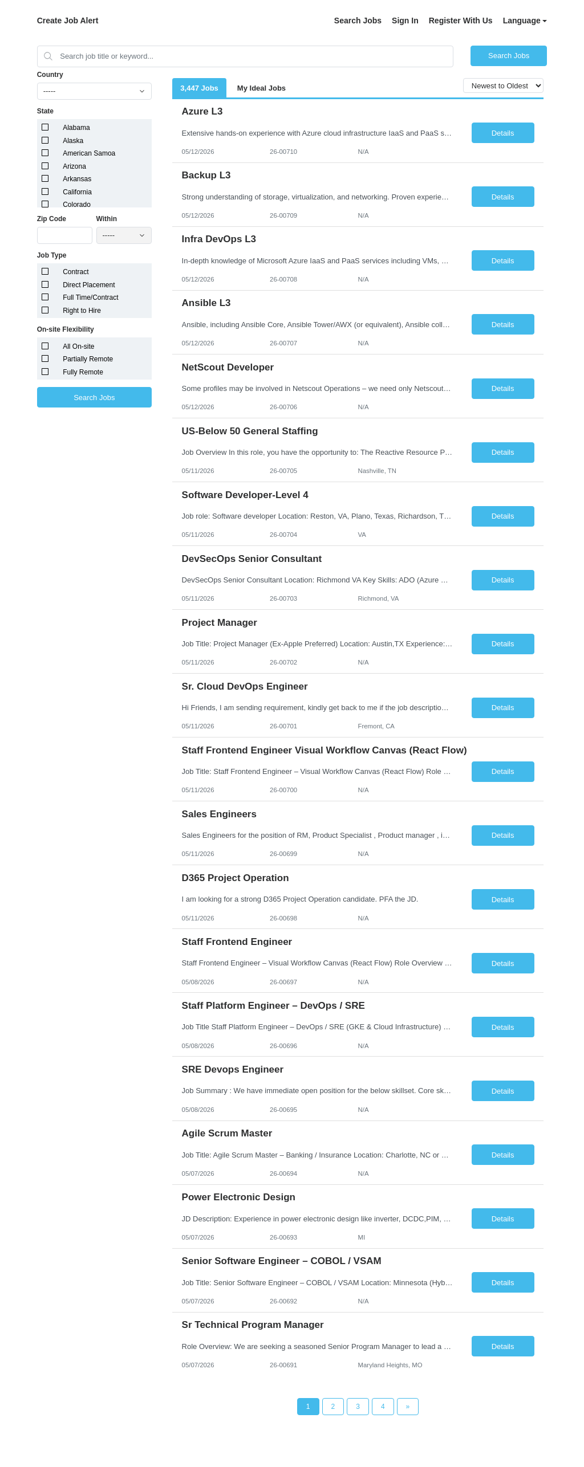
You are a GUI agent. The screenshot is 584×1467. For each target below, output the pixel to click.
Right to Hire (82, 311)
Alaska (73, 141)
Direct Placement (89, 285)
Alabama (76, 128)
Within (106, 219)
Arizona (74, 166)
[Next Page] (408, 1406)
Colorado (77, 205)
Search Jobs (358, 20)
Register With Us (461, 20)
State (45, 111)
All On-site (78, 347)
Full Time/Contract (90, 297)
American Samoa (89, 153)
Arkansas (77, 179)
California (77, 192)
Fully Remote (83, 372)
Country (50, 75)
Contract (75, 272)
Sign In (405, 20)
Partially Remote (88, 359)
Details (503, 133)
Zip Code (51, 219)
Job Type (52, 255)
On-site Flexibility (65, 329)
